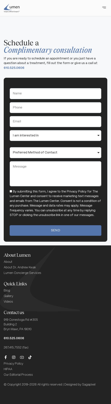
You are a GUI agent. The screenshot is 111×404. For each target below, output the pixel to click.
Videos (8, 301)
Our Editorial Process (18, 374)
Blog (7, 290)
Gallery (8, 296)
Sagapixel (88, 384)
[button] (104, 7)
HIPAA (8, 369)
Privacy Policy (13, 363)
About (8, 262)
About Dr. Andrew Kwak (20, 267)
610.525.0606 (14, 67)
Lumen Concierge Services (22, 273)
